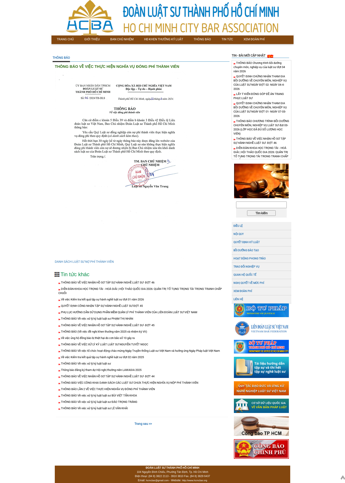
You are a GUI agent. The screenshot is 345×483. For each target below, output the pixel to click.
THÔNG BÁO (61, 57)
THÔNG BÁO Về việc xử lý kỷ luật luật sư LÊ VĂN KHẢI (94, 408)
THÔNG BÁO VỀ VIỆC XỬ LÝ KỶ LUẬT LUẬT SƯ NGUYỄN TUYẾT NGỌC (104, 344)
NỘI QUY (238, 234)
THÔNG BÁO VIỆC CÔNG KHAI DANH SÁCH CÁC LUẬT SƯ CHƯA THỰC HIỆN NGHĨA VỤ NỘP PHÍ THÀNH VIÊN (129, 382)
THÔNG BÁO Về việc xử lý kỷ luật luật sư (85, 363)
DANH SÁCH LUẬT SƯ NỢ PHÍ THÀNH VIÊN (84, 261)
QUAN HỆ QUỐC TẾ (244, 274)
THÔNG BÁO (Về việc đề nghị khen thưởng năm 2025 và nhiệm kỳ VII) (103, 331)
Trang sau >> (143, 424)
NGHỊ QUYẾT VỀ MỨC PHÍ (248, 283)
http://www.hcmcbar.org (194, 480)
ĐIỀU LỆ (238, 226)
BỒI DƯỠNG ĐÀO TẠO (246, 250)
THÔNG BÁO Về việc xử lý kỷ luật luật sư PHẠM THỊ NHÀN (96, 318)
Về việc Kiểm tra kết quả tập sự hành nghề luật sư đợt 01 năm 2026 (102, 299)
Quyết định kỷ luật (246, 242)
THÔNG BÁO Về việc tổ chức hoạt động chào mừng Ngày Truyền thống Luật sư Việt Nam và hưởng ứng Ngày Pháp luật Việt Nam (140, 350)
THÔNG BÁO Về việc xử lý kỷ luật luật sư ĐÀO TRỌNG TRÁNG (98, 401)
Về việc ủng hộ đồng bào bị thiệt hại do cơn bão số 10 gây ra (97, 338)
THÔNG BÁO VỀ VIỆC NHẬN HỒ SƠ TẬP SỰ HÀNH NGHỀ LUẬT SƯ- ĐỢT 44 (107, 376)
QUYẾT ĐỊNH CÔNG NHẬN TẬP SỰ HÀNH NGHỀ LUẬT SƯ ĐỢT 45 (101, 305)
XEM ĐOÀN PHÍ (242, 291)
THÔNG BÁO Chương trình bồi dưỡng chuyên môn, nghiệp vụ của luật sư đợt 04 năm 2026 (259, 67)
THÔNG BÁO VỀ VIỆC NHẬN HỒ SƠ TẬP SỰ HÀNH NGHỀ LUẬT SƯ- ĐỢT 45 (107, 325)
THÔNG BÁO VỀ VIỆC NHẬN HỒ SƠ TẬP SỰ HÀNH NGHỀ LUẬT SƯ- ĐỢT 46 (107, 282)
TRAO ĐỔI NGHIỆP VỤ (246, 266)
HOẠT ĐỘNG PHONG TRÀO (249, 258)
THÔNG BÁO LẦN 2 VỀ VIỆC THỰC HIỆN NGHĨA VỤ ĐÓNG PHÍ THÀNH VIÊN (107, 389)
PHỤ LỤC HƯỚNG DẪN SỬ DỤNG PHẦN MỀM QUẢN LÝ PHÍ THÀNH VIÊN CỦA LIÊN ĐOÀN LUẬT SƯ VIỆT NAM (128, 312)
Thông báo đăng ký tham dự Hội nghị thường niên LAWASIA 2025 (100, 370)
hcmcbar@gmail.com (157, 480)
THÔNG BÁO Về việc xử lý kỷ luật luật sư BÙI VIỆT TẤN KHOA (98, 395)
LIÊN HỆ (238, 299)
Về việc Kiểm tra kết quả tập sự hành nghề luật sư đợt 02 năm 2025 (102, 357)
